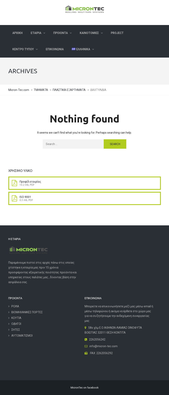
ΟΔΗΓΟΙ (16, 323)
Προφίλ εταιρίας (30, 181)
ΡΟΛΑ (15, 306)
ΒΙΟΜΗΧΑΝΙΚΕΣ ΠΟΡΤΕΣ (27, 312)
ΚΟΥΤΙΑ (16, 318)
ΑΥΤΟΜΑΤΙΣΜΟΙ (22, 335)
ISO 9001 (25, 197)
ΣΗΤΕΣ (15, 329)
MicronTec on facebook (85, 387)
